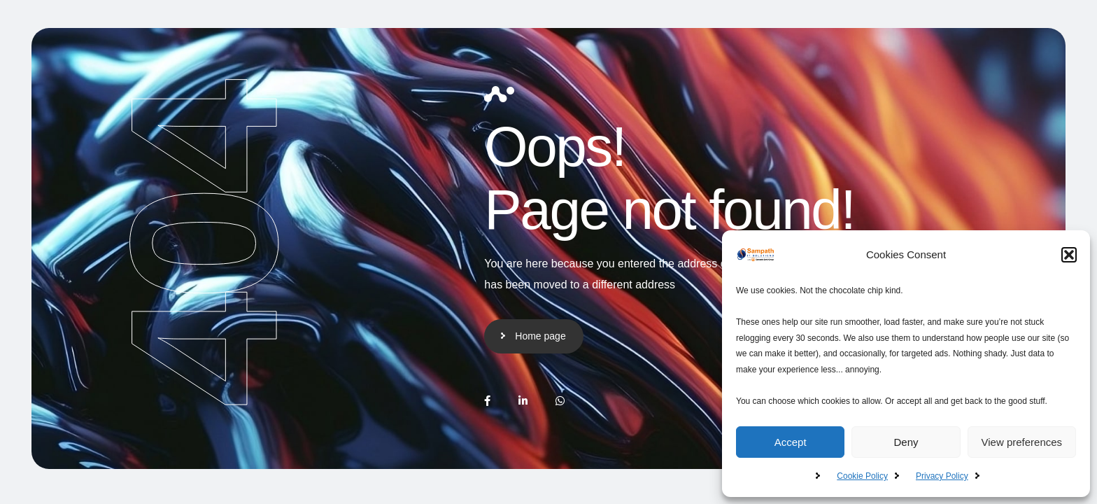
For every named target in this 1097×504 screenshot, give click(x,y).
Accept (790, 442)
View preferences (1022, 442)
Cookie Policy (862, 476)
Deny (905, 442)
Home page (540, 336)
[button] (1069, 255)
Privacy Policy (942, 476)
